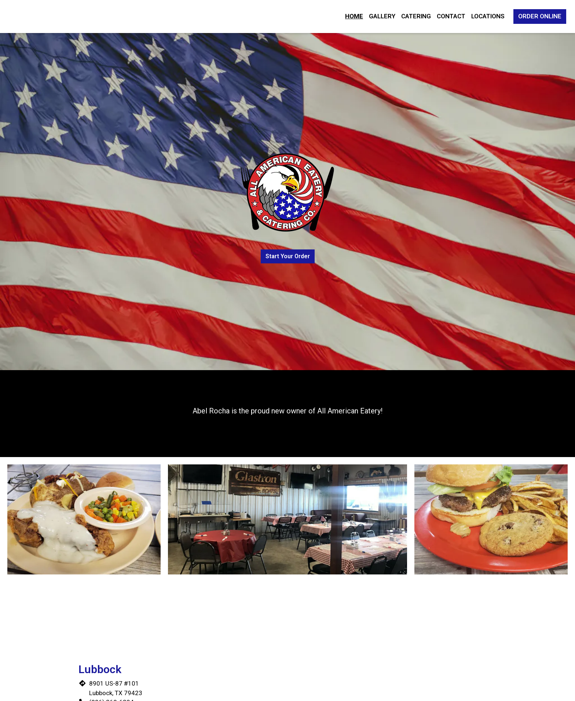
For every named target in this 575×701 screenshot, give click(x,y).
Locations (488, 16)
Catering (416, 16)
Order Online (539, 16)
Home (354, 16)
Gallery (382, 16)
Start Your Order (287, 256)
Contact (451, 16)
